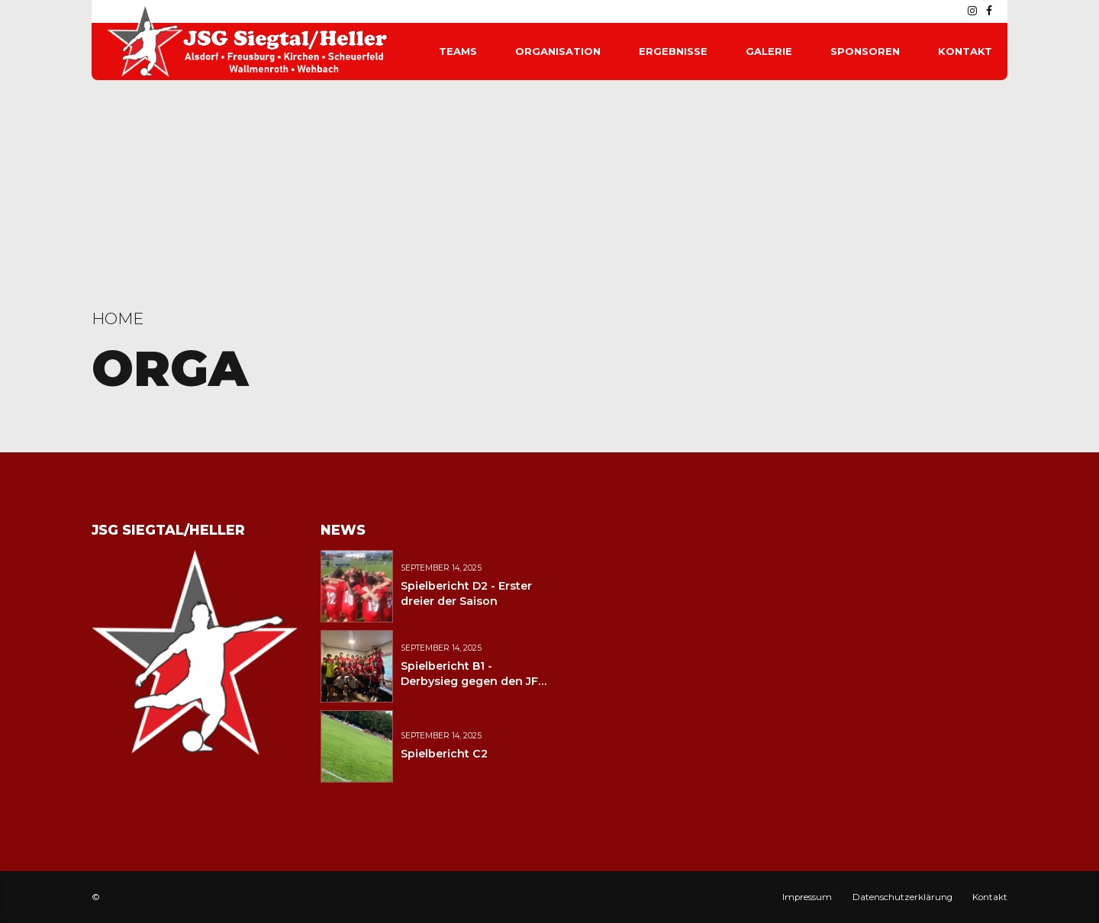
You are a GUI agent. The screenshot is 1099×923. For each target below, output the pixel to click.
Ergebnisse (673, 51)
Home (117, 318)
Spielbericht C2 (444, 754)
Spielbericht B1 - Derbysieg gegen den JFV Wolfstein (473, 681)
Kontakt (965, 51)
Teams (458, 51)
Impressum (807, 897)
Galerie (769, 51)
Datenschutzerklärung (902, 897)
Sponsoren (865, 51)
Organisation (558, 51)
